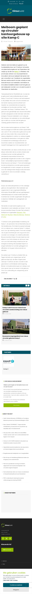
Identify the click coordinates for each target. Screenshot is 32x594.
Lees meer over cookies (10, 580)
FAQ (4, 564)
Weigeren (16, 590)
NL (17, 1)
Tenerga (27, 214)
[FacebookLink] (19, 4)
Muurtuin (10, 214)
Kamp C (16, 71)
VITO (4, 217)
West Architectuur (18, 214)
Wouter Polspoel (8, 41)
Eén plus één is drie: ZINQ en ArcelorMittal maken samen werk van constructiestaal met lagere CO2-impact (16, 435)
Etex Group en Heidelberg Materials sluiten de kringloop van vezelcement (16, 458)
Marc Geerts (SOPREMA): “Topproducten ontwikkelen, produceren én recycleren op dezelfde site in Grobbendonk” (15, 426)
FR (19, 1)
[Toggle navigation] (3, 19)
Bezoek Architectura (13, 3)
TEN (24, 212)
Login (22, 1)
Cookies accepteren (16, 585)
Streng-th (4, 214)
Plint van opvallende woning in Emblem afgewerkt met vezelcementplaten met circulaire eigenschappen (14, 466)
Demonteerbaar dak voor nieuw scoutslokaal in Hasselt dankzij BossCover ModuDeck (16, 473)
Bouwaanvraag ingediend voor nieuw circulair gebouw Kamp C (15, 337)
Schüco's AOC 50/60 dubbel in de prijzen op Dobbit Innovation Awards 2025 (15, 442)
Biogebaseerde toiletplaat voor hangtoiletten (16, 453)
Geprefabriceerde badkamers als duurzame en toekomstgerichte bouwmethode (16, 448)
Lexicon (5, 561)
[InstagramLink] (22, 4)
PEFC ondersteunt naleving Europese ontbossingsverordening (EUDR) (13, 479)
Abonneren (16, 405)
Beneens (19, 212)
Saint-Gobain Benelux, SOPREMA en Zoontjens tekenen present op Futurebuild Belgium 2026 (16, 419)
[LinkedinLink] (21, 4)
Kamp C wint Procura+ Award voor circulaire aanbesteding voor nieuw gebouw (15, 310)
